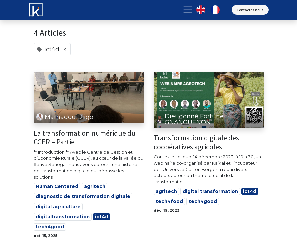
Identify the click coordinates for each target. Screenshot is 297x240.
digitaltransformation (63, 216)
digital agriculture (58, 206)
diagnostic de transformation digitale (83, 196)
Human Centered (57, 186)
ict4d (101, 216)
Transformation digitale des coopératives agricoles (196, 142)
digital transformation (210, 191)
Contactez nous (250, 9)
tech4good (50, 226)
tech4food (169, 201)
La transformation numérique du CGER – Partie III (85, 137)
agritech (94, 186)
